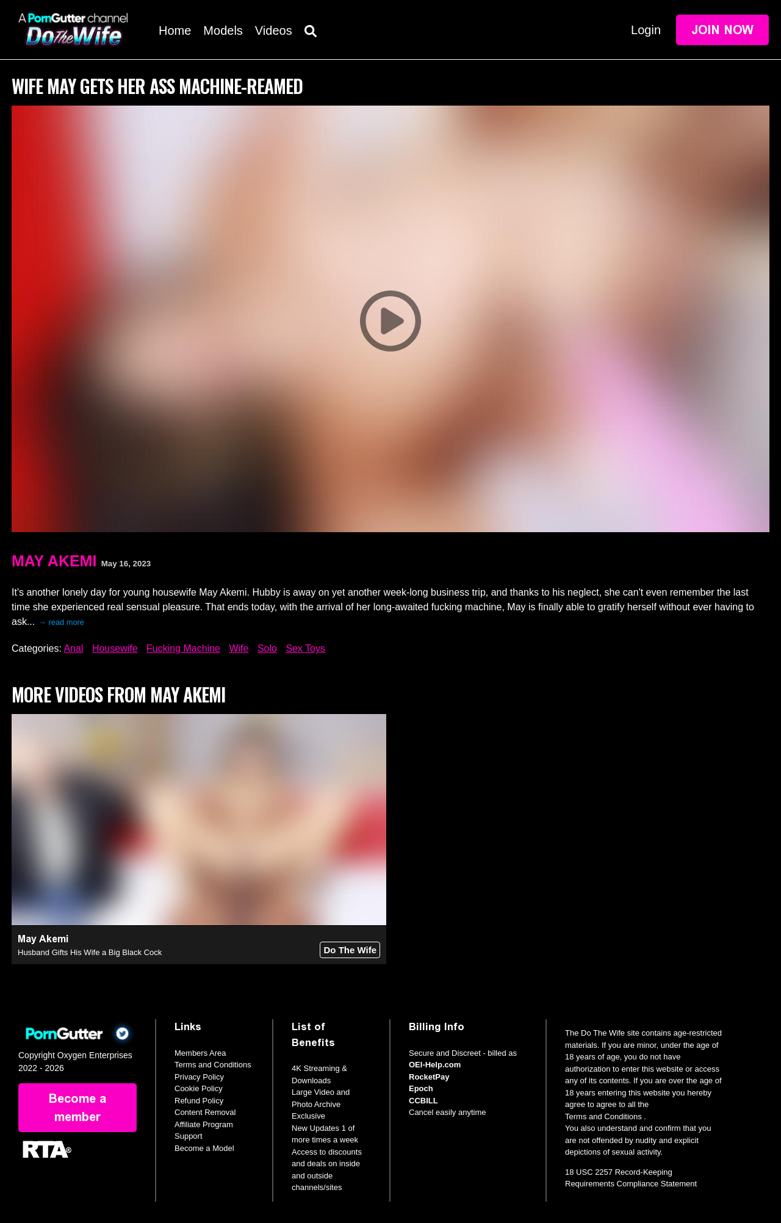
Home (175, 30)
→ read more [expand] (61, 622)
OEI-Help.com (435, 1064)
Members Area (200, 1053)
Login (646, 30)
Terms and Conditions (213, 1064)
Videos (273, 30)
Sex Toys (305, 648)
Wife (238, 648)
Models (222, 30)
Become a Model (204, 1148)
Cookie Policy (199, 1088)
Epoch (421, 1088)
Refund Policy (199, 1100)
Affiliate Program (204, 1124)
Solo (267, 648)
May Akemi (54, 560)
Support (189, 1136)
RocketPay (429, 1076)
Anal (73, 648)
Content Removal (205, 1112)
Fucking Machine (183, 648)
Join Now (722, 30)
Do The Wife (349, 950)
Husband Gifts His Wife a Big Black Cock (90, 952)
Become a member (77, 1107)
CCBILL (423, 1100)
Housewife (115, 648)
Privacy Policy (199, 1076)
